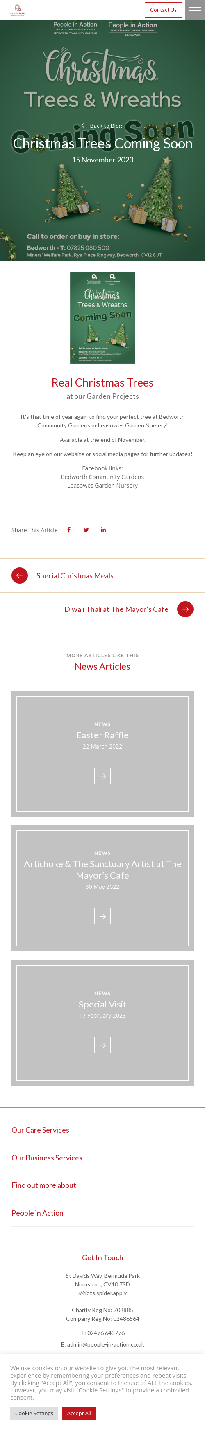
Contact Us (163, 10)
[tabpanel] (102, 324)
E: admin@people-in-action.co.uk (102, 1344)
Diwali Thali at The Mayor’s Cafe (129, 609)
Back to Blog (100, 125)
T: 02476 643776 (103, 1332)
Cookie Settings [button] (34, 1413)
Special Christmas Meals (62, 575)
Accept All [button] (79, 1413)
